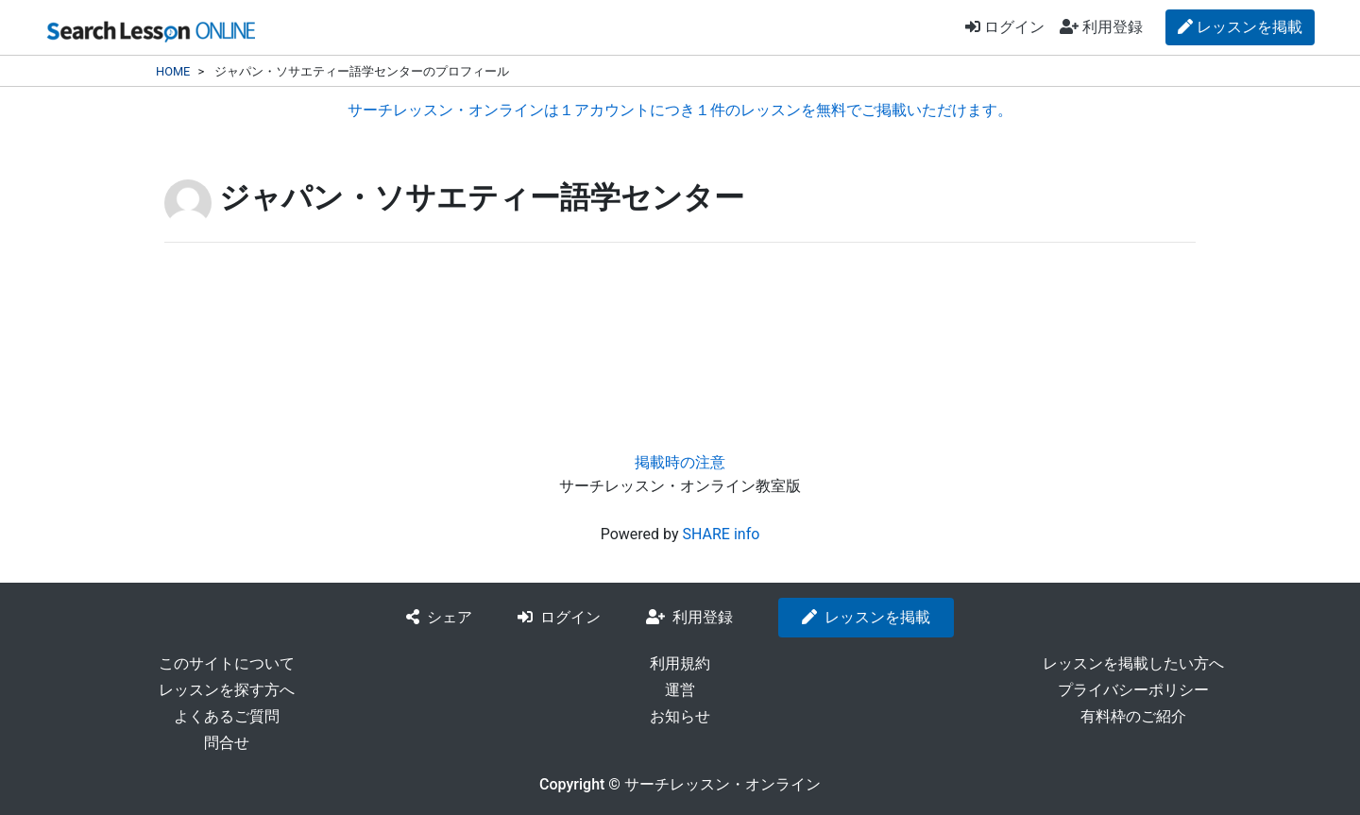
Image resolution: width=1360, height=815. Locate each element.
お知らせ (680, 716)
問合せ (226, 743)
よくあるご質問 (227, 716)
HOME (173, 71)
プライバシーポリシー (1133, 690)
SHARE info (720, 534)
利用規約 (680, 663)
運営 (680, 690)
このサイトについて (227, 663)
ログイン (1005, 27)
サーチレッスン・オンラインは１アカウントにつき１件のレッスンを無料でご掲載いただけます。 (680, 110)
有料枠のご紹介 (1133, 716)
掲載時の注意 (680, 462)
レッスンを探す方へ (227, 690)
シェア (439, 617)
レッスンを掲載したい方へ (1133, 663)
